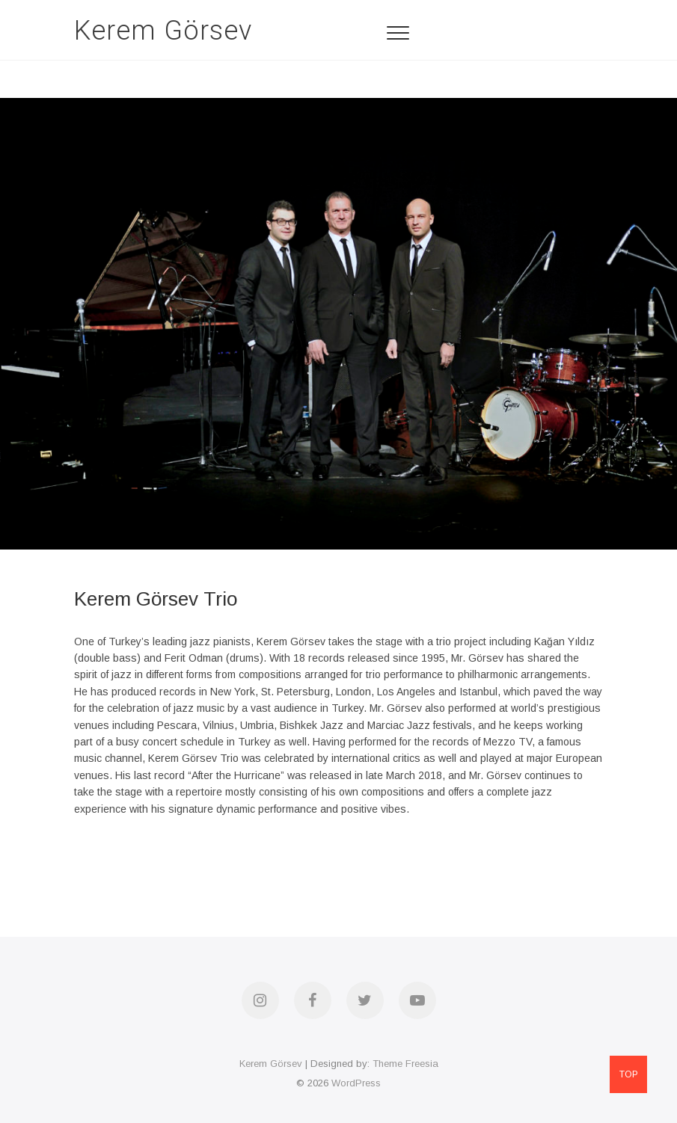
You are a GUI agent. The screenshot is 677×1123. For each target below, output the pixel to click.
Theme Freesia (405, 1063)
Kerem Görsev (163, 30)
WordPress (356, 1083)
